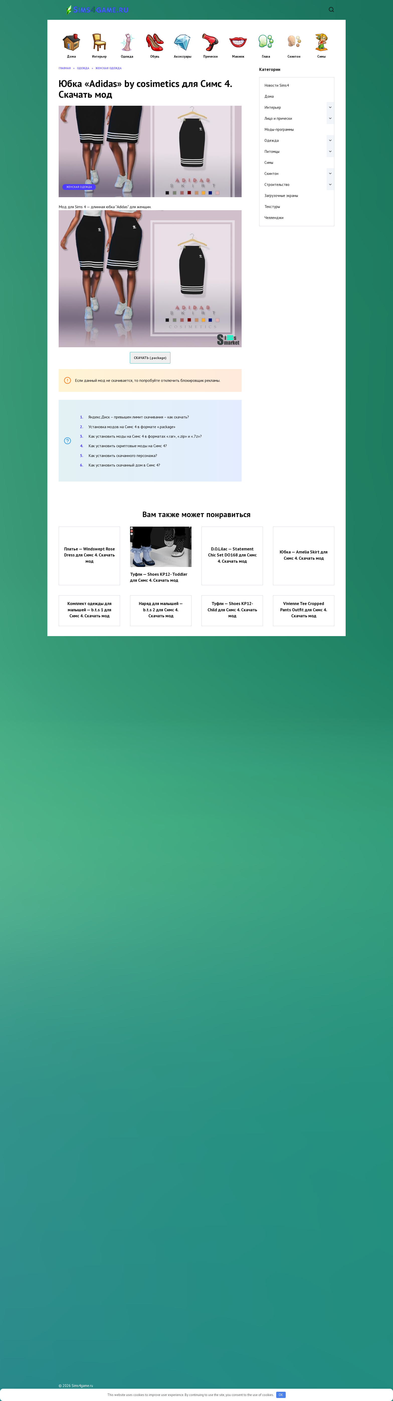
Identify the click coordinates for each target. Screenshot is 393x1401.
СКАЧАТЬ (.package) (150, 358)
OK (281, 1395)
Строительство (276, 184)
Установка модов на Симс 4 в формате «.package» (131, 426)
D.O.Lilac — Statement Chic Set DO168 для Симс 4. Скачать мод (232, 555)
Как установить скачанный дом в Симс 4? (124, 465)
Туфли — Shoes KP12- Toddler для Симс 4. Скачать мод (159, 577)
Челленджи (273, 217)
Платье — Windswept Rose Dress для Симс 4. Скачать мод (89, 555)
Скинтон (294, 46)
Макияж (238, 46)
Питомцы (271, 151)
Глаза (266, 46)
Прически (210, 46)
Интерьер (99, 46)
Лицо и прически (278, 118)
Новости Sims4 (276, 85)
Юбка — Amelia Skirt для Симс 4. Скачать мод (303, 555)
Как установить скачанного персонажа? (122, 455)
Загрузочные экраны (281, 195)
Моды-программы (279, 129)
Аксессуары (182, 46)
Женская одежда (79, 187)
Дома (71, 46)
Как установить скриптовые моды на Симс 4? (127, 445)
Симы (321, 46)
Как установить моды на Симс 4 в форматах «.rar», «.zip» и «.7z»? (145, 436)
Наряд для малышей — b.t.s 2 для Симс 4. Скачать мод (160, 610)
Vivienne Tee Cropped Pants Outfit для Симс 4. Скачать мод (303, 610)
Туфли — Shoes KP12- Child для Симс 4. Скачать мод (232, 610)
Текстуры (272, 206)
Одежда (127, 46)
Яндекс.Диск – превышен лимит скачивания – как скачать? (138, 416)
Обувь (155, 46)
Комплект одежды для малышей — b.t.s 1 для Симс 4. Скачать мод (89, 610)
